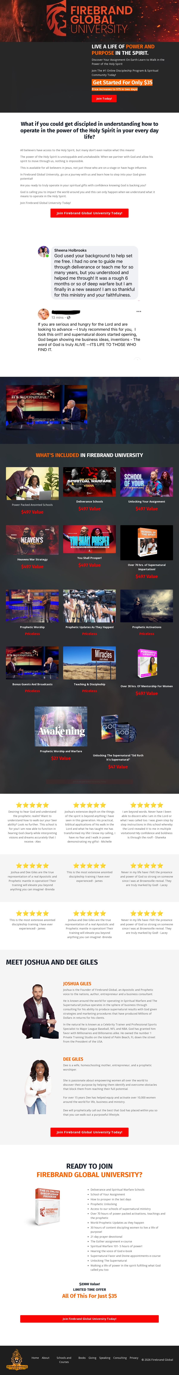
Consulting (120, 1358)
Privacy (134, 1358)
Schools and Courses (63, 1361)
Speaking (104, 1358)
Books (80, 1358)
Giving (91, 1358)
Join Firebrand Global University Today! (89, 213)
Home (35, 1358)
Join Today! (104, 98)
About (46, 1358)
